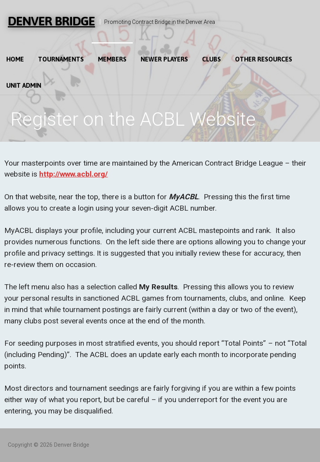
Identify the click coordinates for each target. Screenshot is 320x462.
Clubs (211, 59)
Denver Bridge (51, 21)
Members (112, 59)
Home (15, 59)
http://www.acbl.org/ (73, 174)
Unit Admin (23, 85)
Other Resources (263, 59)
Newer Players (164, 59)
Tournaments (61, 59)
